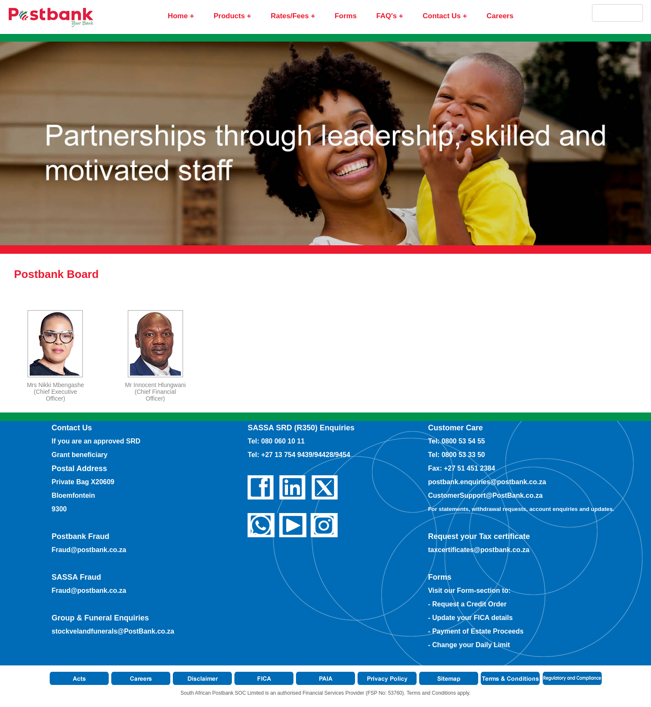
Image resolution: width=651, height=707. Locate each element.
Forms (346, 16)
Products (229, 16)
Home (178, 16)
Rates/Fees (290, 16)
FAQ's (386, 16)
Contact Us (442, 16)
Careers (500, 16)
